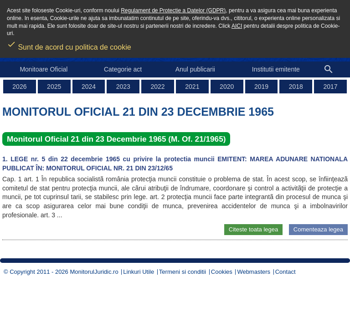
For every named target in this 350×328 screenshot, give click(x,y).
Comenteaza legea (318, 229)
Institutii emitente (276, 69)
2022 (158, 86)
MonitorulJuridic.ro (94, 271)
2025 (54, 86)
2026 (19, 86)
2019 (261, 86)
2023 (123, 86)
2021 (192, 86)
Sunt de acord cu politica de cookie (69, 44)
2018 (296, 86)
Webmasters (253, 271)
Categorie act (123, 69)
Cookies (221, 271)
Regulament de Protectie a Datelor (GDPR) (173, 10)
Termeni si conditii (182, 271)
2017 (331, 86)
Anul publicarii (195, 69)
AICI (237, 26)
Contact (285, 271)
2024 (89, 86)
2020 (227, 86)
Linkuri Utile (138, 271)
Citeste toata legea (253, 229)
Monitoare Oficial (43, 69)
